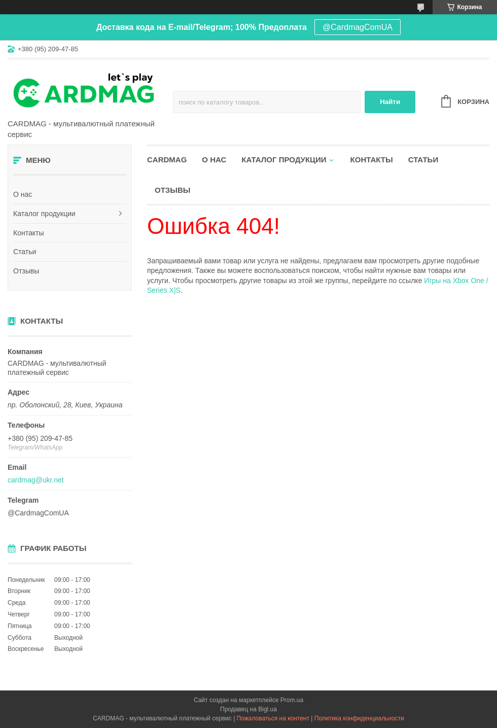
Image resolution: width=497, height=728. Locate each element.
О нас (22, 194)
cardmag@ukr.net (36, 480)
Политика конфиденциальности (359, 718)
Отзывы (26, 271)
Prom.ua (291, 700)
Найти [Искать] (390, 102)
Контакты (28, 233)
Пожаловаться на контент (273, 718)
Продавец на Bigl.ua (248, 709)
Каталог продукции (44, 214)
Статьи (24, 252)
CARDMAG (167, 159)
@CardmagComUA (358, 27)
